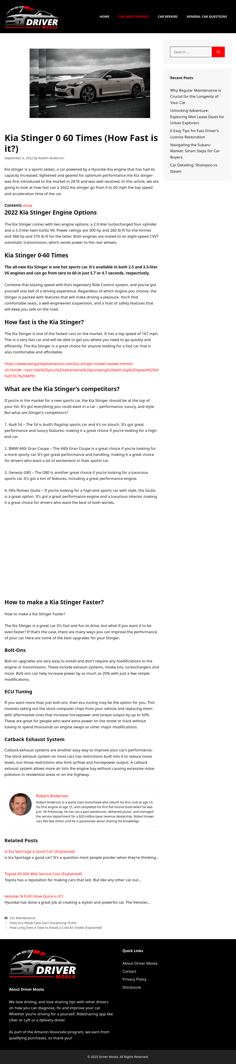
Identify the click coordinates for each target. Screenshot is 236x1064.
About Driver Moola (139, 963)
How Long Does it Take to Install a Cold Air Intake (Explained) (56, 927)
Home (104, 16)
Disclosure (131, 987)
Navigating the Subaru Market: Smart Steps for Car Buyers (195, 150)
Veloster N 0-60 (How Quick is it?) (33, 896)
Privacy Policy (134, 979)
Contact (129, 971)
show (27, 205)
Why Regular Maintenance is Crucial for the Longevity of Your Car (195, 96)
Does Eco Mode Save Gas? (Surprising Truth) (43, 923)
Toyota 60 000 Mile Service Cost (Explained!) (43, 873)
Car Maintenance (133, 16)
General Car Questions (207, 16)
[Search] (218, 52)
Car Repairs (168, 16)
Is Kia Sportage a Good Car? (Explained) (39, 851)
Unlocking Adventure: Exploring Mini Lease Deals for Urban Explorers (197, 116)
